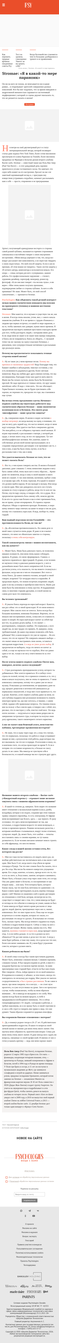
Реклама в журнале (30, 1232)
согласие (15, 1177)
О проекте (29, 1224)
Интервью (29, 104)
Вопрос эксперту (29, 1236)
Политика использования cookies (29, 1253)
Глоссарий (29, 1240)
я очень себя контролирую (23, 537)
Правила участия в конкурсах (29, 1244)
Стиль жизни (22, 68)
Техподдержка (29, 1265)
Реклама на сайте (29, 1228)
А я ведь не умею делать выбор (37, 644)
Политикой (14, 1181)
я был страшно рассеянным (32, 981)
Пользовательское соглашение (29, 1248)
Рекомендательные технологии (29, 1257)
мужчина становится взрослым (23, 931)
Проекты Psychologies (29, 1261)
